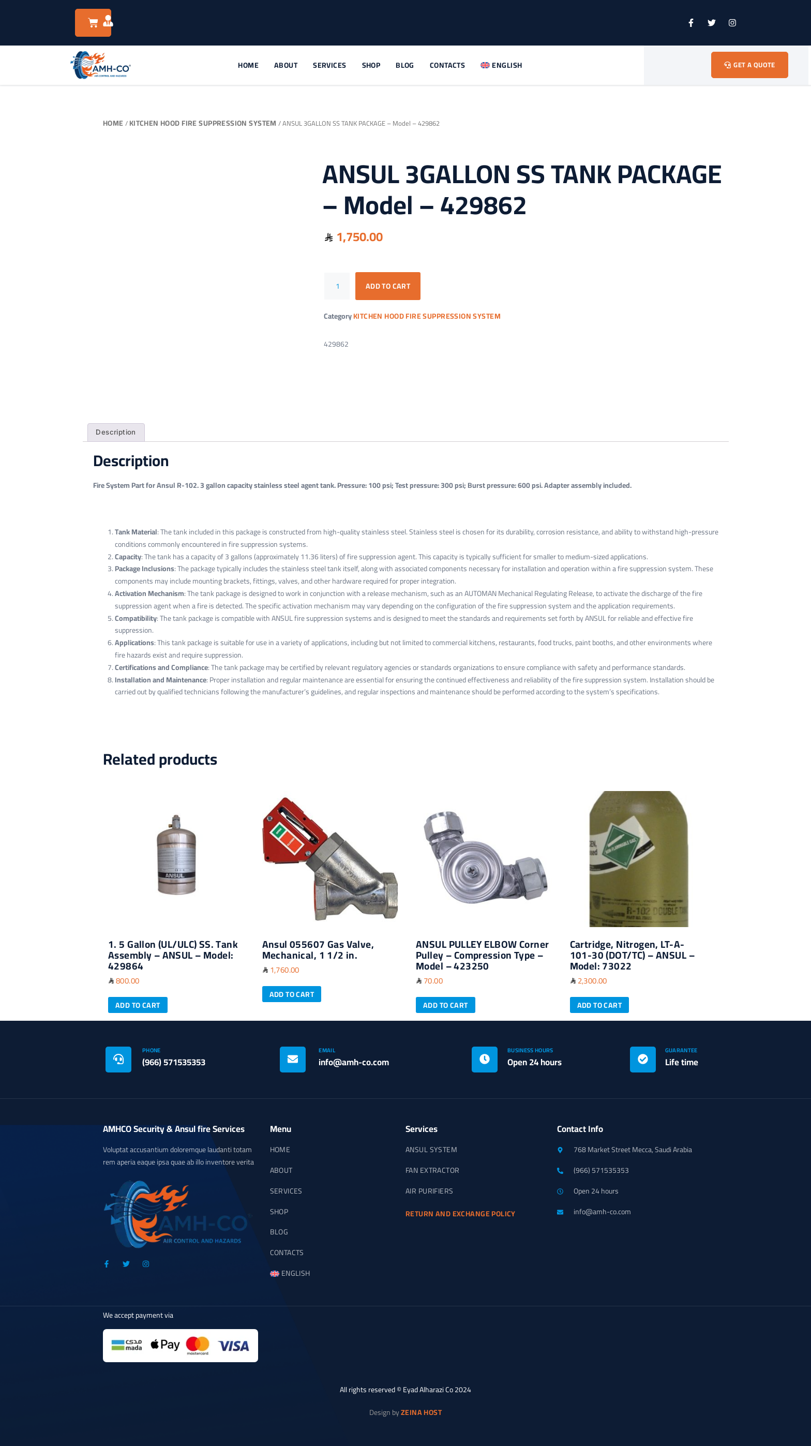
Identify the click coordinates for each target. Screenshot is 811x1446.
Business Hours (530, 1050)
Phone (151, 1050)
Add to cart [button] (137, 1005)
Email (327, 1050)
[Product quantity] (337, 286)
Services (329, 65)
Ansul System (431, 1150)
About (285, 65)
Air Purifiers (429, 1191)
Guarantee (681, 1050)
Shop (371, 65)
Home (248, 65)
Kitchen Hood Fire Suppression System (203, 123)
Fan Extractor (432, 1171)
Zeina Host (421, 1412)
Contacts (447, 65)
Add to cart (388, 286)
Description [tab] (116, 432)
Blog (405, 65)
